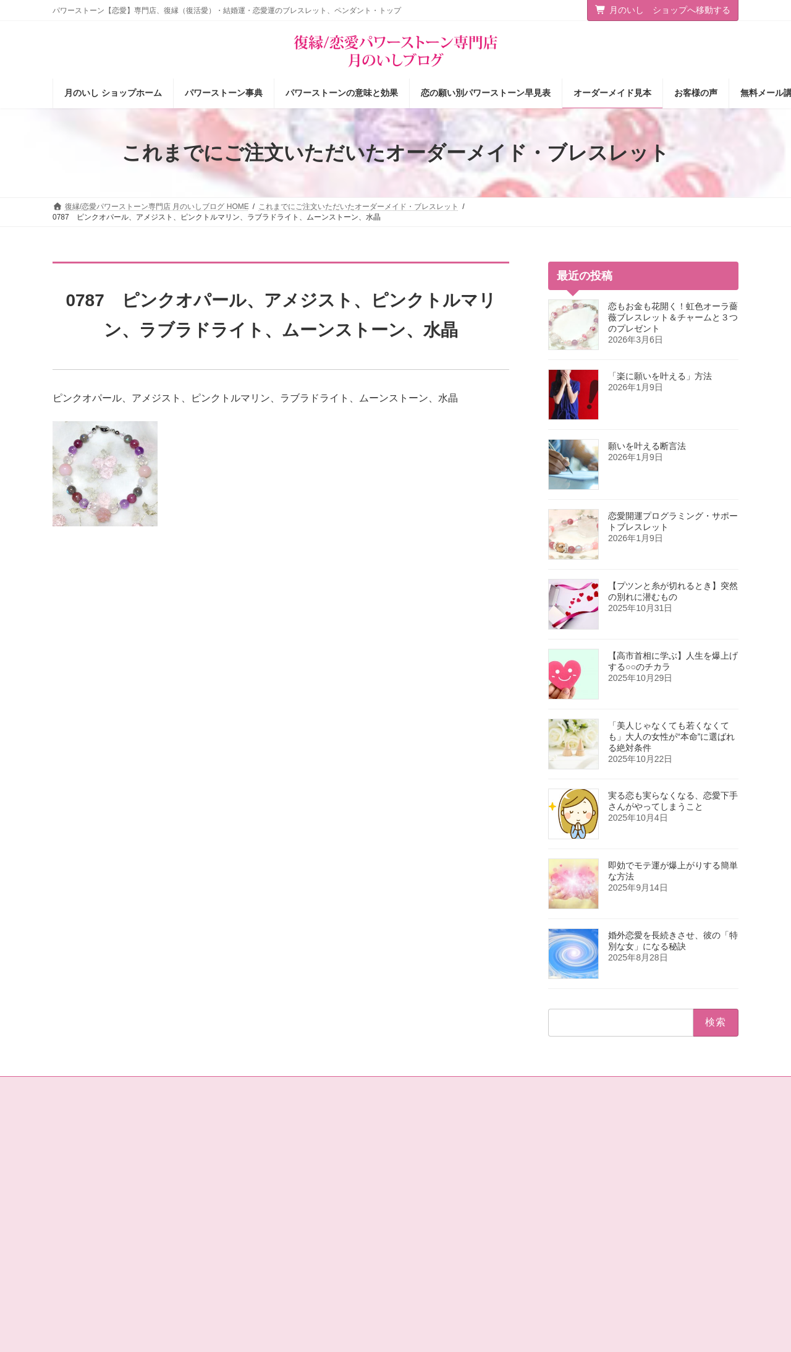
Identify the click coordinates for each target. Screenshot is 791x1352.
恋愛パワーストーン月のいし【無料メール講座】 (310, 1260)
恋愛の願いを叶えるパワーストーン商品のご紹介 (310, 1229)
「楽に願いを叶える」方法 (660, 376)
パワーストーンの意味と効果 (460, 1180)
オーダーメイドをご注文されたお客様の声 (482, 1245)
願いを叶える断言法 (647, 446)
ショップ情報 (258, 1159)
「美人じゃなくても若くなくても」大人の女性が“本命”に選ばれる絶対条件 (671, 737)
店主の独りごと (262, 1202)
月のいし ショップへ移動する (663, 10)
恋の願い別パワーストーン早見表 (467, 1202)
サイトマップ (154, 1088)
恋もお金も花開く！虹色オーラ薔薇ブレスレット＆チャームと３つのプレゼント (673, 317)
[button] (660, 1147)
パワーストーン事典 (445, 1159)
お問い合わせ (86, 1088)
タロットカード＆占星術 (277, 1180)
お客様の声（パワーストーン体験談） (475, 1224)
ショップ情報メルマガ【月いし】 (467, 1266)
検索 (712, 1195)
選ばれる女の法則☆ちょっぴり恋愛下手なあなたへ (310, 1293)
